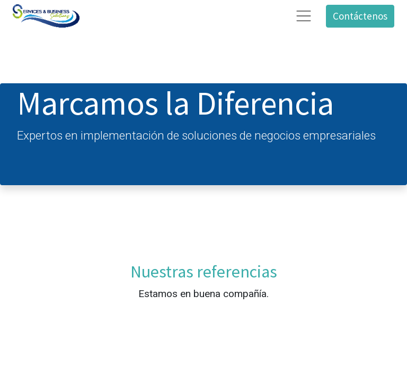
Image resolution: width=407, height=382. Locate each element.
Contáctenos (360, 16)
